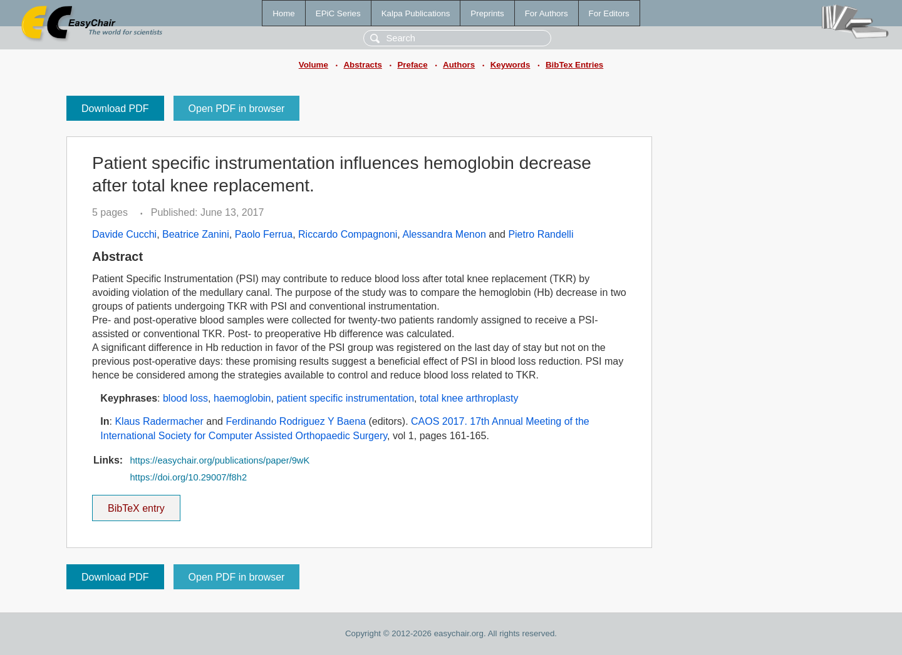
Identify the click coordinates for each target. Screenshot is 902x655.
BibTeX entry (136, 504)
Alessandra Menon (443, 234)
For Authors (546, 13)
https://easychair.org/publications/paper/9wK (219, 460)
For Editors (609, 13)
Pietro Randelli (540, 234)
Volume (313, 64)
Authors (459, 64)
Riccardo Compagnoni (347, 234)
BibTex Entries (574, 64)
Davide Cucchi (124, 234)
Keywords (510, 64)
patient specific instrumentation (345, 398)
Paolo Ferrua (264, 234)
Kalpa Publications (415, 13)
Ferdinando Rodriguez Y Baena (296, 421)
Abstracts (362, 64)
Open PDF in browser (237, 108)
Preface (412, 64)
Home (283, 13)
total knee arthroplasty (469, 398)
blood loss (185, 398)
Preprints (487, 13)
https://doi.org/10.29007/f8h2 (188, 477)
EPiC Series (338, 13)
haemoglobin (242, 398)
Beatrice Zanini (195, 234)
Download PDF (115, 108)
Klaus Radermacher (159, 421)
